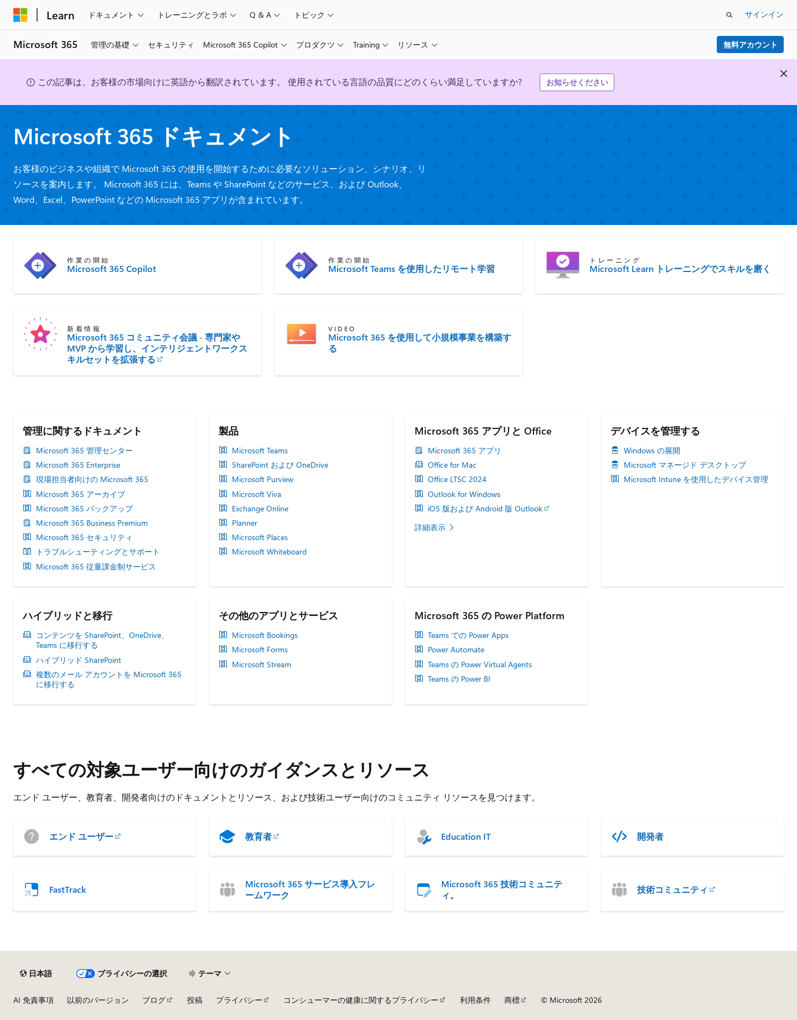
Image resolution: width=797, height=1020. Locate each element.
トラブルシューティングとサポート (98, 552)
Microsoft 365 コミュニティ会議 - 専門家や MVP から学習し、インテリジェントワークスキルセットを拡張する (157, 348)
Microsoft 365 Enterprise (78, 465)
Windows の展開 (652, 451)
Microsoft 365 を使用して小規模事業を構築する (419, 343)
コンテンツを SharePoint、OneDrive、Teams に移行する (102, 640)
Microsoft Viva (256, 494)
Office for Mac (452, 465)
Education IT (466, 836)
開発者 (650, 836)
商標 (512, 1000)
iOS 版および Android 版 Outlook (485, 509)
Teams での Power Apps (468, 635)
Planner (244, 523)
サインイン (764, 14)
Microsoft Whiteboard (269, 552)
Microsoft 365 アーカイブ (80, 494)
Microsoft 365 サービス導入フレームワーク (310, 889)
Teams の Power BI (459, 679)
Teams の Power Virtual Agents (480, 664)
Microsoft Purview (262, 479)
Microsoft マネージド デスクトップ (685, 465)
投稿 (195, 1000)
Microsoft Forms (260, 650)
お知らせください (577, 82)
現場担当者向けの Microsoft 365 (92, 479)
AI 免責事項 (33, 1000)
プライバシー (239, 1000)
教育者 (258, 836)
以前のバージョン (98, 1000)
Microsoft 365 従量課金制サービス (96, 567)
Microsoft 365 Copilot (111, 268)
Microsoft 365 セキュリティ (84, 537)
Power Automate (456, 650)
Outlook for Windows (464, 494)
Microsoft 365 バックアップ (84, 509)
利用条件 (475, 1000)
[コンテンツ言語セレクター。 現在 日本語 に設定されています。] (36, 973)
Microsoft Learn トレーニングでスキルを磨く (680, 268)
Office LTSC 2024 (457, 479)
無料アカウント (750, 44)
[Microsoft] (20, 15)
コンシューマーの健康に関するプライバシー (360, 1000)
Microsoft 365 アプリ (464, 451)
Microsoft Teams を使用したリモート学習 (411, 268)
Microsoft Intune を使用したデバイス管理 (696, 479)
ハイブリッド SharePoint (78, 660)
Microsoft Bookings (265, 635)
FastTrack (67, 889)
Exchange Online (260, 509)
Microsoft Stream (261, 664)
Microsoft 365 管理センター (84, 451)
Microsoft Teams (260, 451)
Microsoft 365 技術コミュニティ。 (501, 889)
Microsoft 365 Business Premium (92, 523)
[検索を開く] (729, 15)
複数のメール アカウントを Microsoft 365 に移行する (109, 679)
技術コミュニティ (672, 889)
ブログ (153, 1000)
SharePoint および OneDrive (280, 465)
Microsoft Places (260, 537)
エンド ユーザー (81, 836)
